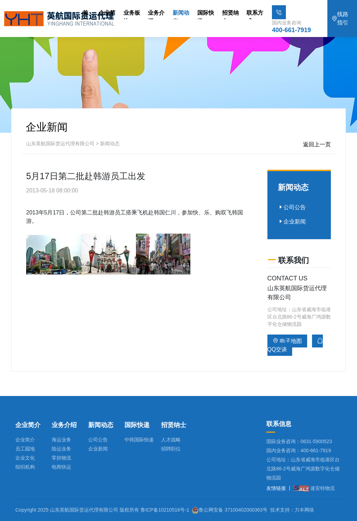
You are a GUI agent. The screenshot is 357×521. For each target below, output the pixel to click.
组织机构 (25, 467)
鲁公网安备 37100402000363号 (233, 510)
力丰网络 (304, 510)
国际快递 (205, 14)
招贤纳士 (230, 14)
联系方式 (254, 14)
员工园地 (25, 449)
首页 (85, 14)
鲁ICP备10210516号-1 (164, 510)
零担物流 (61, 458)
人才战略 (171, 439)
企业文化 (25, 458)
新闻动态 (181, 14)
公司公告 (292, 207)
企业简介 (107, 14)
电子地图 (287, 341)
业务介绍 (156, 14)
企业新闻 (292, 222)
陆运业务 (61, 449)
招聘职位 (171, 449)
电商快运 (61, 467)
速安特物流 (314, 488)
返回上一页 (317, 144)
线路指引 (340, 18)
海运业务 (61, 439)
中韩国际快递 (139, 439)
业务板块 (131, 14)
